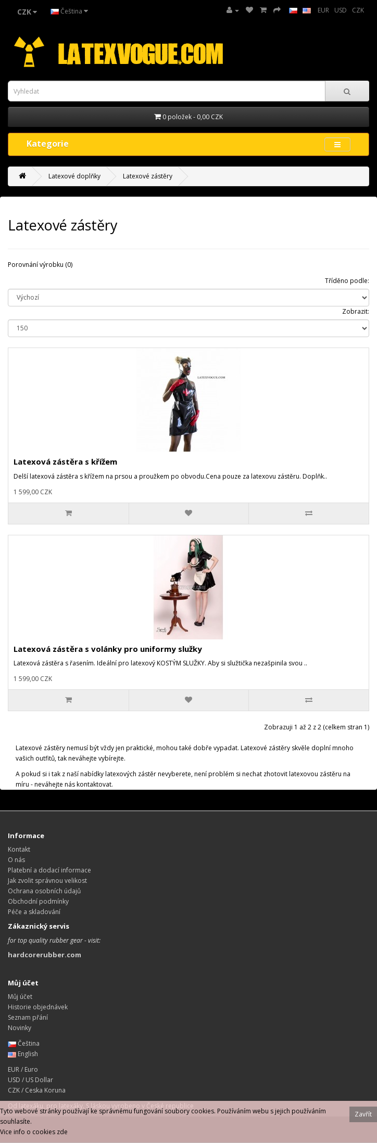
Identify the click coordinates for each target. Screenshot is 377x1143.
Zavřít (363, 1114)
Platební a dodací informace (49, 870)
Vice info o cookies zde (34, 1131)
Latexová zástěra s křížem (65, 461)
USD (340, 10)
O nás (16, 859)
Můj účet (20, 996)
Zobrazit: (355, 311)
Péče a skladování (34, 911)
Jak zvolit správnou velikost (47, 880)
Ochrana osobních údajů (44, 891)
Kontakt (19, 849)
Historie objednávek (38, 1007)
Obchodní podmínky (38, 901)
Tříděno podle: (347, 280)
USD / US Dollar (30, 1079)
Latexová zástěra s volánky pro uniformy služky (108, 649)
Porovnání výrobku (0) (40, 264)
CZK (358, 10)
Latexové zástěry (147, 176)
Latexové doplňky (74, 176)
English (23, 1053)
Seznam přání (28, 1017)
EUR (323, 10)
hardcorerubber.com (44, 954)
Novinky (19, 1027)
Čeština (69, 11)
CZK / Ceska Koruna (37, 1090)
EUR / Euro (23, 1069)
